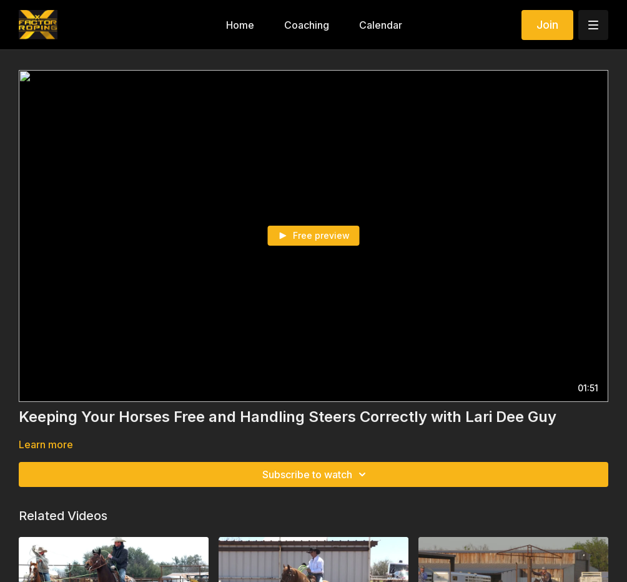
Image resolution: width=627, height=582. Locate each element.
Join (547, 24)
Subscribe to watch (316, 474)
